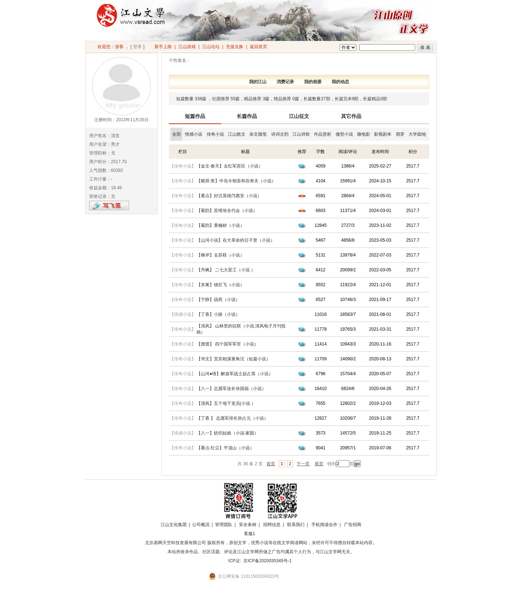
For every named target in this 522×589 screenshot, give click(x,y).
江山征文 (299, 116)
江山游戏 (187, 46)
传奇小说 (215, 134)
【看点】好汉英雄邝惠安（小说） (229, 195)
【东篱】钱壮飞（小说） (220, 284)
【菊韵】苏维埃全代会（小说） (226, 210)
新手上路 (163, 46)
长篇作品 (247, 116)
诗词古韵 (280, 134)
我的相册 (313, 81)
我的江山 (257, 81)
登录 (137, 46)
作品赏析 (322, 134)
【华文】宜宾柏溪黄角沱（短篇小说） (233, 358)
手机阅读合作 (324, 524)
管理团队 (223, 524)
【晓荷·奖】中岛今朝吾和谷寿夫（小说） (236, 180)
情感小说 (193, 134)
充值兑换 (234, 46)
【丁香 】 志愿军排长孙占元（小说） (232, 418)
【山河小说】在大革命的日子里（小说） (235, 240)
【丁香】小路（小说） (218, 314)
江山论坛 (211, 46)
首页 (270, 463)
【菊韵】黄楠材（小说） (220, 225)
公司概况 (201, 524)
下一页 (303, 463)
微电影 (363, 134)
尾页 (319, 463)
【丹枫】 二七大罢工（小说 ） (226, 269)
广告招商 (352, 524)
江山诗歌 (301, 134)
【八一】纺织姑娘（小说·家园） (227, 433)
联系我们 (295, 524)
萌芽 (400, 134)
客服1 (249, 533)
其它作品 (351, 116)
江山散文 (236, 134)
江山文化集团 (174, 524)
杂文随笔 (258, 134)
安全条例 (247, 524)
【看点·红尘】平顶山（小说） (225, 447)
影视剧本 (383, 134)
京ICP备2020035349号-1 (267, 560)
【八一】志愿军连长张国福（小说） (231, 388)
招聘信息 (272, 524)
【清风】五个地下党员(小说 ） (226, 403)
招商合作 (269, 533)
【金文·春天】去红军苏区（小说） (229, 166)
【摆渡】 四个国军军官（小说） (227, 344)
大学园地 (417, 134)
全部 (176, 134)
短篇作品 (195, 116)
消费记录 (285, 81)
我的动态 (340, 81)
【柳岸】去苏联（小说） (220, 255)
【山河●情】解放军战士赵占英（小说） (234, 373)
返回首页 (258, 46)
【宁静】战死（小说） (218, 299)
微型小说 (344, 134)
